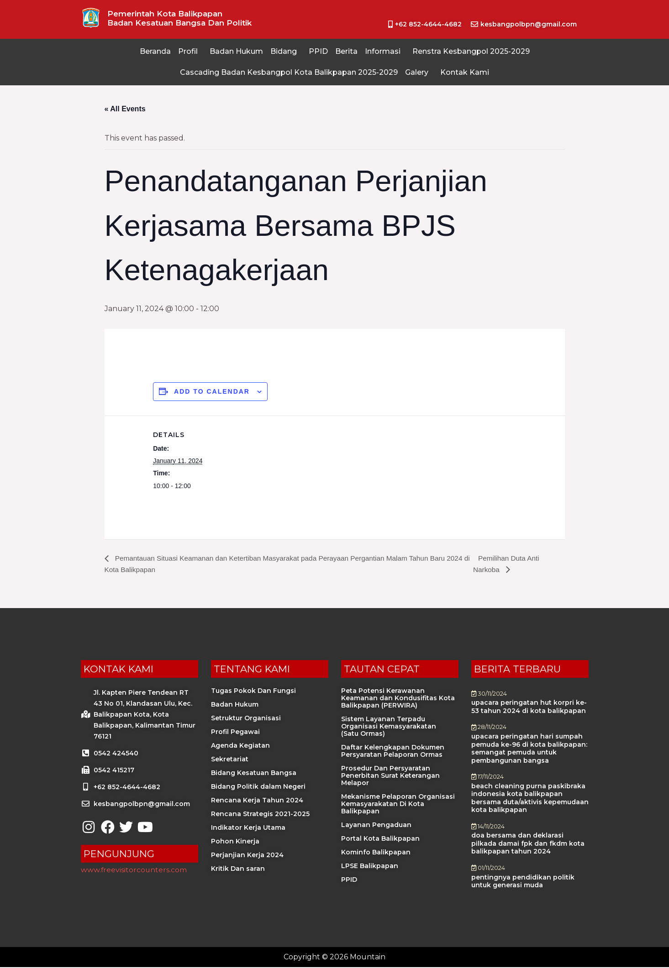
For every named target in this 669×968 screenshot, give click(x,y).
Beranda (155, 51)
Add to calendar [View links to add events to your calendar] (212, 391)
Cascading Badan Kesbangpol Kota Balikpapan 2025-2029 (289, 72)
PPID (318, 51)
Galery (416, 72)
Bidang (283, 51)
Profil (188, 51)
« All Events (125, 109)
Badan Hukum (236, 51)
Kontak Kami (464, 72)
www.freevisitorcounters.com (134, 870)
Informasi (382, 51)
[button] (190, 51)
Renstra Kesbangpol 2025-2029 (471, 51)
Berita (346, 51)
